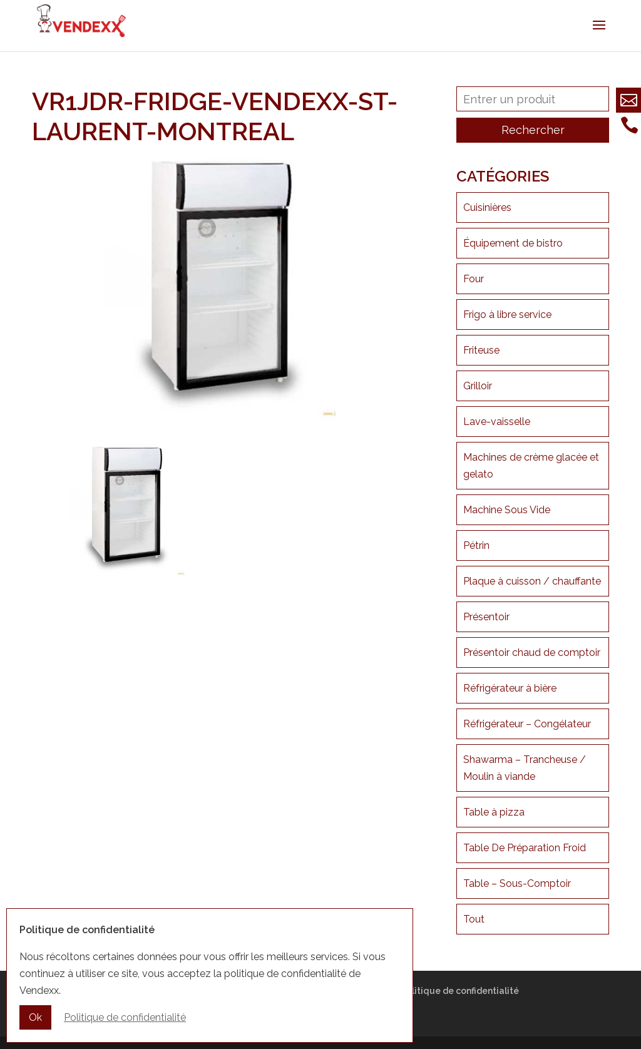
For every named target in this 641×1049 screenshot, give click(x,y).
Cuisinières (487, 207)
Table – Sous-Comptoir (517, 883)
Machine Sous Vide (506, 510)
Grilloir (477, 386)
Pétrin (476, 545)
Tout (474, 919)
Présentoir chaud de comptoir (531, 652)
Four (473, 279)
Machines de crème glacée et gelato (531, 465)
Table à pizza (494, 812)
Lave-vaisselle (496, 421)
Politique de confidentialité (460, 991)
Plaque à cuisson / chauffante (532, 581)
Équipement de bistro (513, 243)
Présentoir (486, 617)
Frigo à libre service (507, 314)
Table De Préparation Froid (524, 848)
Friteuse (481, 350)
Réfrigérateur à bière (509, 688)
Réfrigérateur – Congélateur (527, 724)
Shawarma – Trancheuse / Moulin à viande (524, 768)
